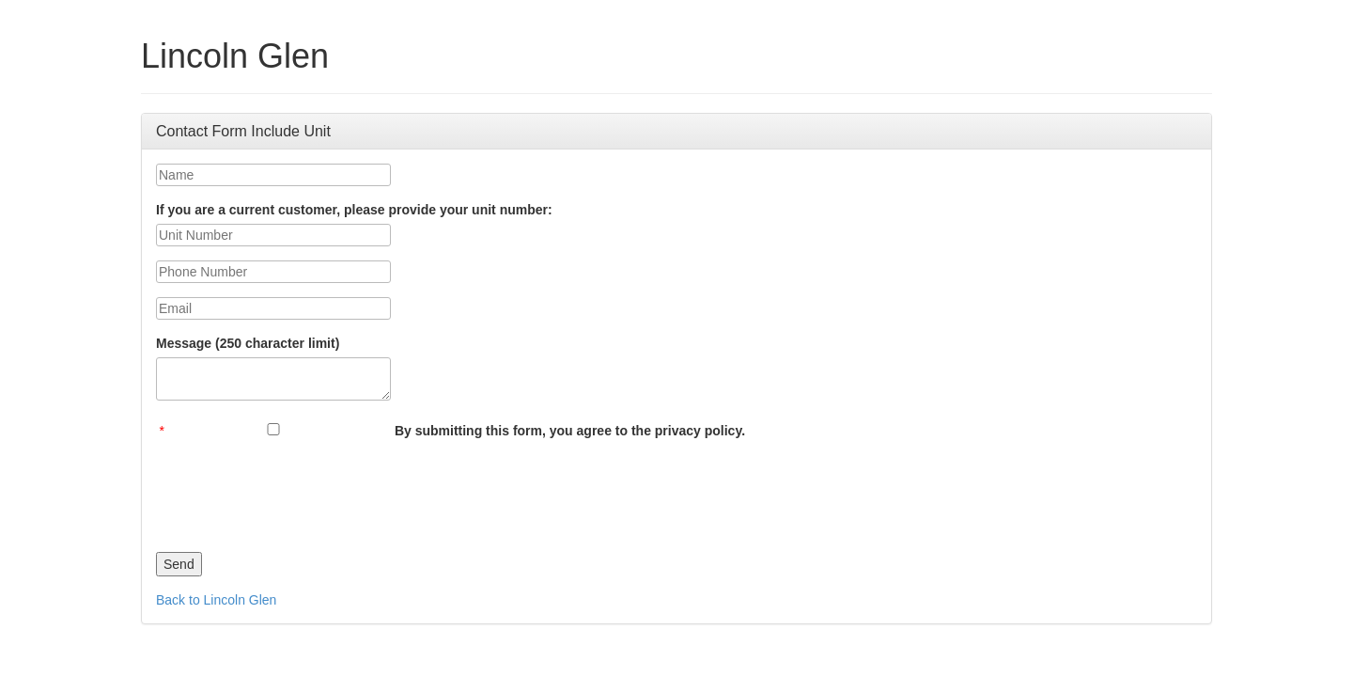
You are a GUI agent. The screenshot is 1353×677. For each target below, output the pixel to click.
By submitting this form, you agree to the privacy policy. (570, 430)
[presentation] (299, 490)
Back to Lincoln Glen (216, 599)
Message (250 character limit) (247, 343)
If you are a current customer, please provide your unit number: (354, 209)
